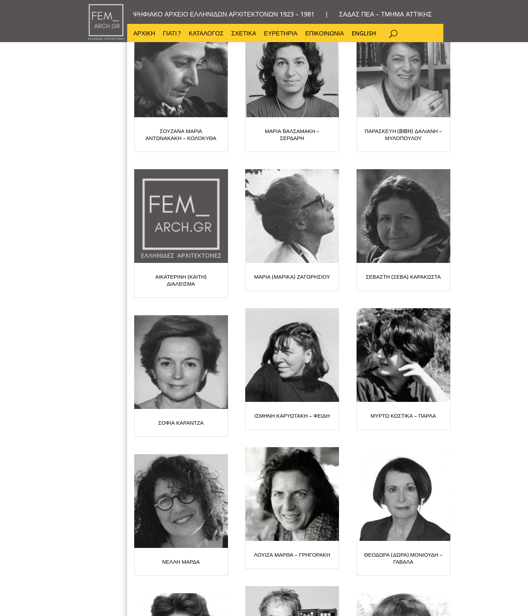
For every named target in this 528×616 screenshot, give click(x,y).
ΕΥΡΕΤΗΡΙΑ (280, 34)
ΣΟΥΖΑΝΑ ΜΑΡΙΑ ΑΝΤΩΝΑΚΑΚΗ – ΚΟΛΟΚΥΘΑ (204, 177)
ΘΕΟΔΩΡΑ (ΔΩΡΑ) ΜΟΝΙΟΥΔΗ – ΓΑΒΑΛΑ (345, 556)
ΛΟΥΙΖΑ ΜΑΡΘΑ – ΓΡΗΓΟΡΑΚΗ (204, 556)
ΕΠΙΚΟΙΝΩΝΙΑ (324, 34)
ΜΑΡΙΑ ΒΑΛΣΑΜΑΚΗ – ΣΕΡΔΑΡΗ (345, 177)
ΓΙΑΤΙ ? (172, 34)
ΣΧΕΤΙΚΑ (243, 34)
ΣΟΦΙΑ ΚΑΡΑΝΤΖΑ (344, 367)
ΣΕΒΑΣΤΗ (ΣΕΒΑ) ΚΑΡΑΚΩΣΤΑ (204, 367)
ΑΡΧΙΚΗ (144, 34)
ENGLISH (364, 34)
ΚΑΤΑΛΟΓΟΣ (206, 34)
